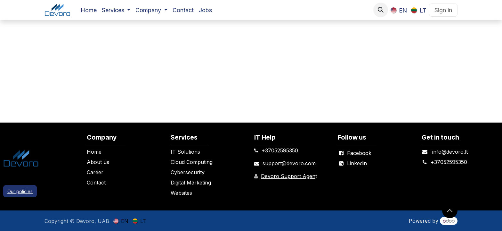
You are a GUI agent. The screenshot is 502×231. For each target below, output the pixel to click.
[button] (380, 10)
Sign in (443, 10)
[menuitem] (88, 10)
